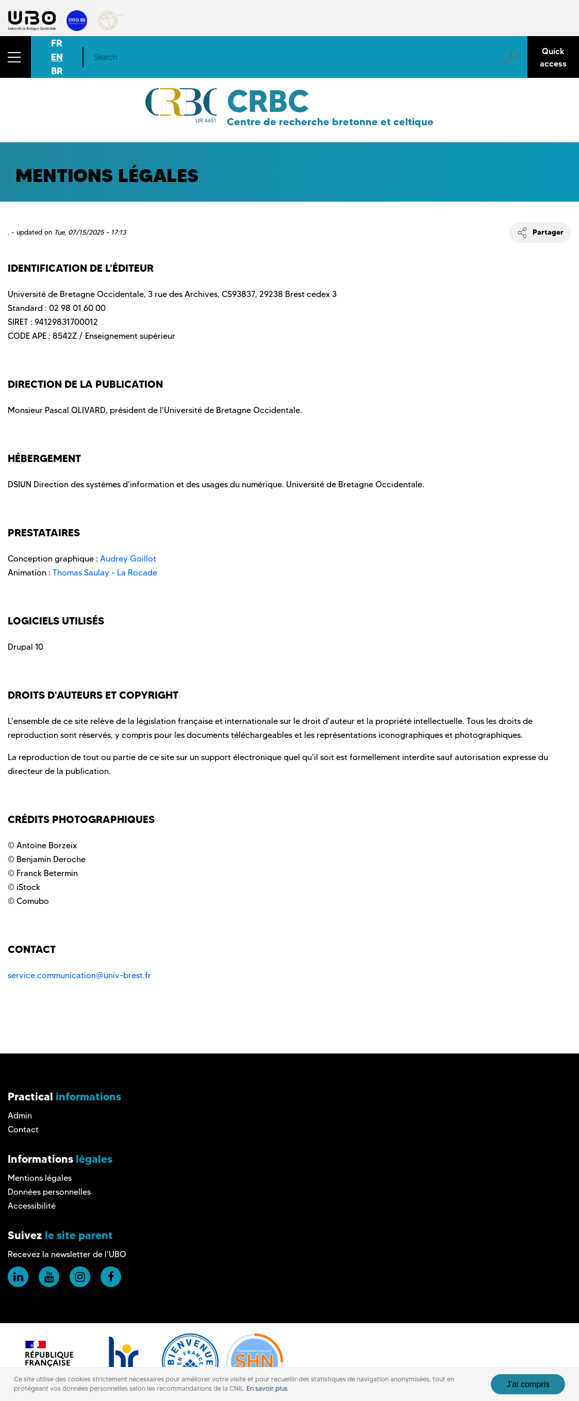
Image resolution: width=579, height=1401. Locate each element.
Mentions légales (40, 1178)
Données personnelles (49, 1192)
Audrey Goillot (128, 559)
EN (57, 57)
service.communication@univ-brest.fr (79, 975)
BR (57, 71)
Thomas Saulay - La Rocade (105, 573)
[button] (15, 57)
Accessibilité (32, 1206)
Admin (20, 1115)
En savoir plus (267, 1388)
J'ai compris (528, 1384)
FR (56, 43)
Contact (23, 1129)
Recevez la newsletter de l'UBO (67, 1254)
